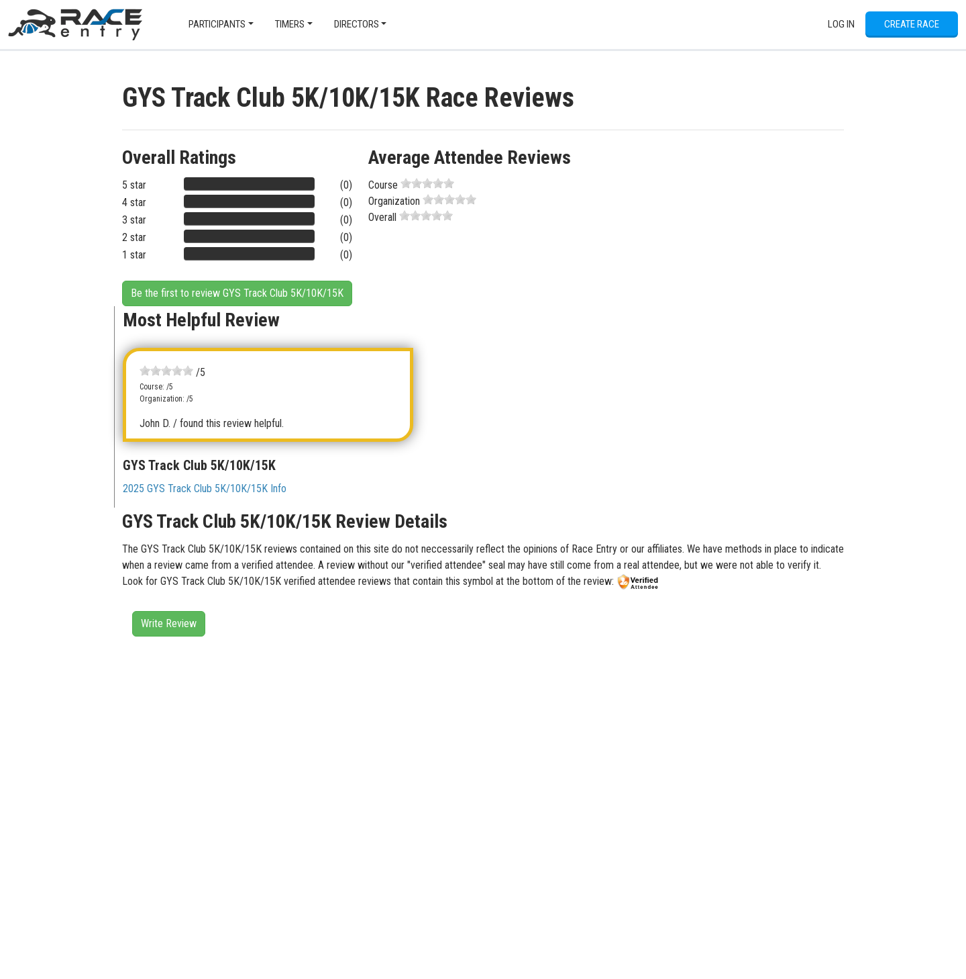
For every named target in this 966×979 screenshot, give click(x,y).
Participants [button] (217, 24)
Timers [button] (290, 24)
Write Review (169, 623)
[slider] (427, 183)
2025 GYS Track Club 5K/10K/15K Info (204, 488)
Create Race (911, 24)
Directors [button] (356, 24)
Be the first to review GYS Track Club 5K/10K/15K (237, 293)
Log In (841, 24)
